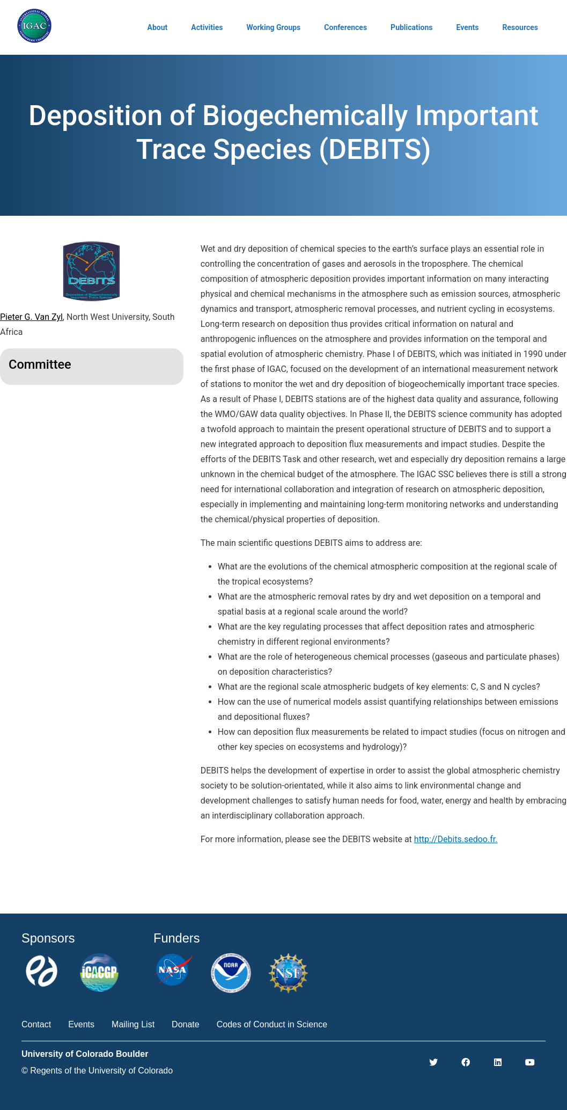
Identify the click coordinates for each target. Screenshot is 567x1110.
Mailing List (133, 1024)
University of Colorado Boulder (84, 1053)
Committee (40, 364)
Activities (207, 27)
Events (467, 27)
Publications (411, 27)
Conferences (345, 27)
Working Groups (273, 27)
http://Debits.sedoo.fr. (456, 839)
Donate (186, 1024)
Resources (520, 27)
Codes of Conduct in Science (272, 1024)
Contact (36, 1024)
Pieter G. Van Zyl (31, 317)
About (158, 27)
